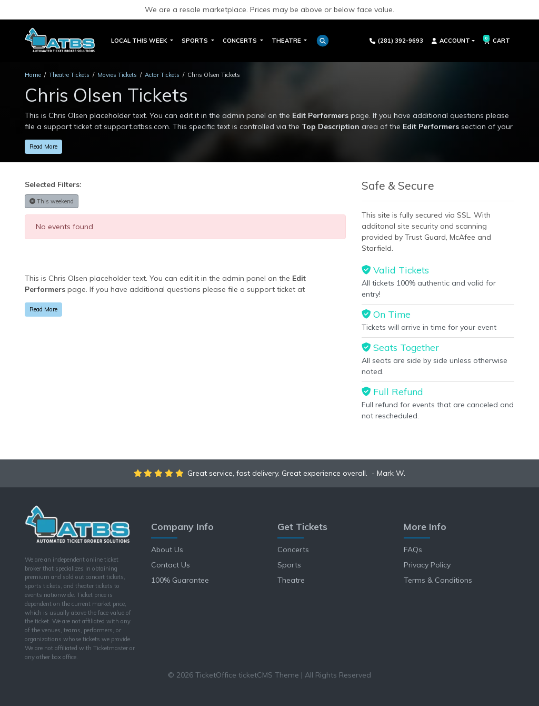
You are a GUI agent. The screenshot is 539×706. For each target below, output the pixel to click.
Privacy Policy (427, 565)
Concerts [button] (240, 40)
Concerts (293, 549)
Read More (43, 146)
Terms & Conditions (438, 580)
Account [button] (451, 40)
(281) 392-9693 (397, 40)
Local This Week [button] (139, 40)
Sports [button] (195, 40)
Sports (289, 565)
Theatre (291, 580)
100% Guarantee (180, 580)
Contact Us (170, 565)
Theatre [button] (287, 40)
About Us (167, 549)
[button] (322, 41)
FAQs (413, 549)
